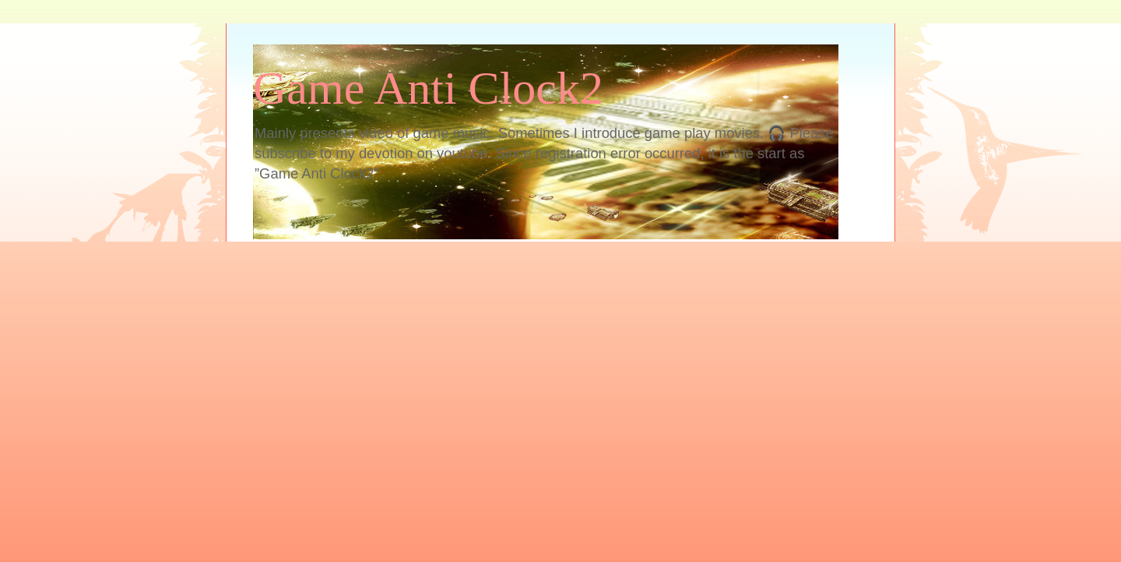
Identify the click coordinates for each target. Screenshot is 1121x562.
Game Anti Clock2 (428, 88)
